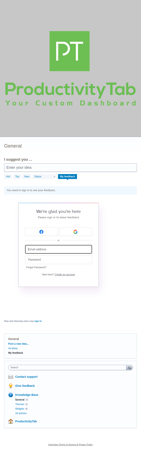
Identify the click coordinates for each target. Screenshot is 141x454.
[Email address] (58, 249)
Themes (19, 404)
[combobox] (68, 367)
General (19, 399)
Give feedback (25, 385)
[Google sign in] (75, 232)
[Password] (58, 259)
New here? (58, 274)
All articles (21, 413)
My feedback (67, 176)
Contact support (26, 376)
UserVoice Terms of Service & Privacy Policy (70, 444)
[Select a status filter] (45, 176)
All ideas (12, 348)
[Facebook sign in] (41, 232)
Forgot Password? (36, 267)
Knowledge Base (26, 394)
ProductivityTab (26, 421)
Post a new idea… (18, 343)
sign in (38, 321)
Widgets (19, 408)
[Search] (129, 367)
